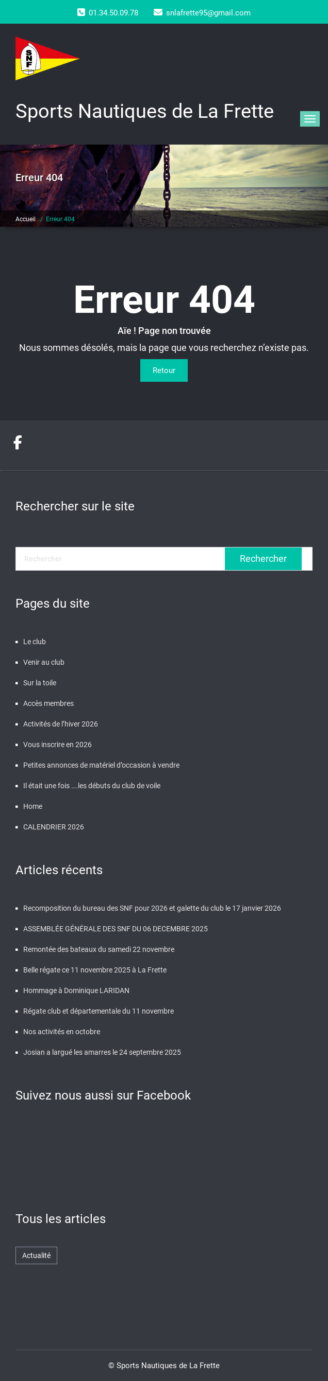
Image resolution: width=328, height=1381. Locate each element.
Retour (164, 370)
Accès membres (48, 703)
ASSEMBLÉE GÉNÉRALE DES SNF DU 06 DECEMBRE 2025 (115, 929)
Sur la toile (39, 683)
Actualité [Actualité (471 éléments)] (36, 1255)
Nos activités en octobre (61, 1032)
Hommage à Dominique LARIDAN (76, 990)
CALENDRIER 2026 (53, 827)
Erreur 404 (60, 219)
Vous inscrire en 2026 (57, 744)
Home (32, 806)
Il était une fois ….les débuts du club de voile (91, 786)
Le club (34, 642)
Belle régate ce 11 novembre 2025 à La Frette (95, 970)
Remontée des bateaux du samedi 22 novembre (98, 949)
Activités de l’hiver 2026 (60, 724)
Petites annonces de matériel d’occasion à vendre (101, 765)
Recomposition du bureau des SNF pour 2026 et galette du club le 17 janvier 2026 (152, 908)
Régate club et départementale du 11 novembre (98, 1011)
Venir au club (43, 662)
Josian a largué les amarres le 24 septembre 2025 (102, 1052)
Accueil (25, 219)
